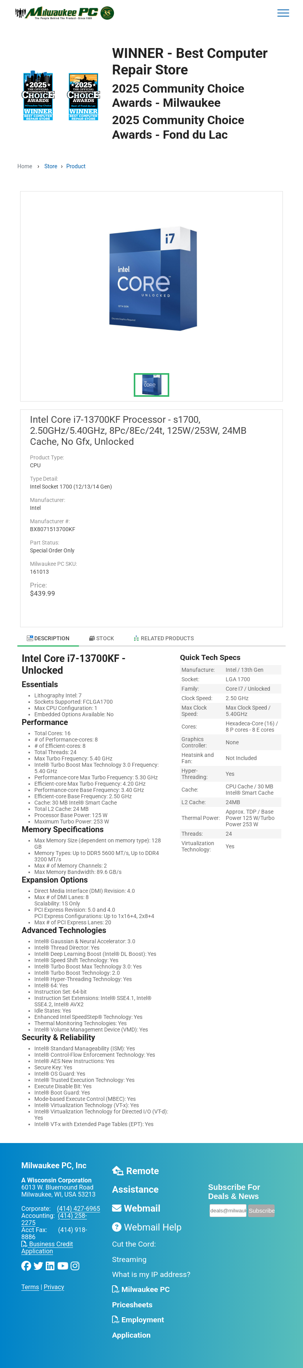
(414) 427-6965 (78, 1208)
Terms (30, 1287)
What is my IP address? (151, 1274)
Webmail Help (146, 1227)
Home (24, 166)
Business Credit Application (47, 1247)
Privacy (54, 1287)
